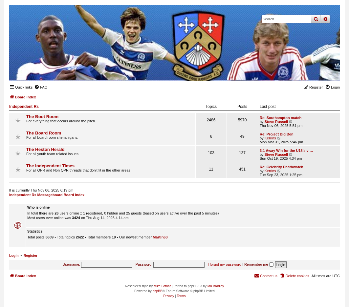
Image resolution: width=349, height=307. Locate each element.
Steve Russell (276, 122)
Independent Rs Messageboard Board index (46, 195)
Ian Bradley (215, 286)
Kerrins (270, 138)
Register (30, 255)
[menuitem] (40, 87)
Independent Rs (24, 106)
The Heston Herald (45, 149)
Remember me (258, 264)
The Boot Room (42, 116)
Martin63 (160, 237)
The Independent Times (50, 165)
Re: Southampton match (280, 118)
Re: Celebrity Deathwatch (281, 167)
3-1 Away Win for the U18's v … (286, 151)
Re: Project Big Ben (277, 134)
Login (14, 255)
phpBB (158, 291)
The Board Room (43, 133)
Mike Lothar (162, 286)
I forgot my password (224, 264)
